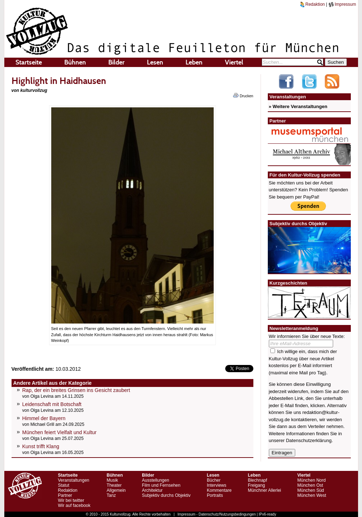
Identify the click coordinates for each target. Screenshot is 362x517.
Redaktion (312, 4)
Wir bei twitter (71, 500)
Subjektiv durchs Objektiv (166, 495)
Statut (63, 485)
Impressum (342, 4)
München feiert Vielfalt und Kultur (59, 432)
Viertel (234, 62)
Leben (194, 62)
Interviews (216, 485)
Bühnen (75, 62)
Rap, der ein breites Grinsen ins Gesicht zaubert (76, 390)
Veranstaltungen (74, 480)
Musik (112, 480)
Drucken (243, 95)
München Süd (310, 490)
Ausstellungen (155, 480)
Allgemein (116, 490)
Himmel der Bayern (44, 418)
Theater (114, 485)
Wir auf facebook (74, 505)
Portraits (215, 495)
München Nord (311, 480)
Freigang (256, 485)
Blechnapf (257, 480)
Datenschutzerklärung (308, 440)
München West (311, 495)
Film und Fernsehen (161, 485)
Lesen (155, 62)
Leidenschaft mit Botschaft (52, 404)
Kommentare (219, 490)
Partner (65, 495)
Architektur (152, 490)
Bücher (214, 480)
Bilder (116, 62)
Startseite (29, 62)
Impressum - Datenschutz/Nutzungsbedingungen (217, 514)
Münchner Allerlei (264, 490)
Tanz (111, 495)
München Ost (310, 485)
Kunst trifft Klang (40, 446)
